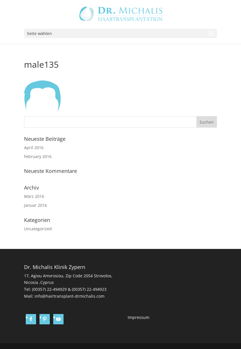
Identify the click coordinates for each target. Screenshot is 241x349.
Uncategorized (38, 228)
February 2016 (38, 156)
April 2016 (34, 147)
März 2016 (34, 196)
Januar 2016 (35, 205)
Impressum (138, 317)
